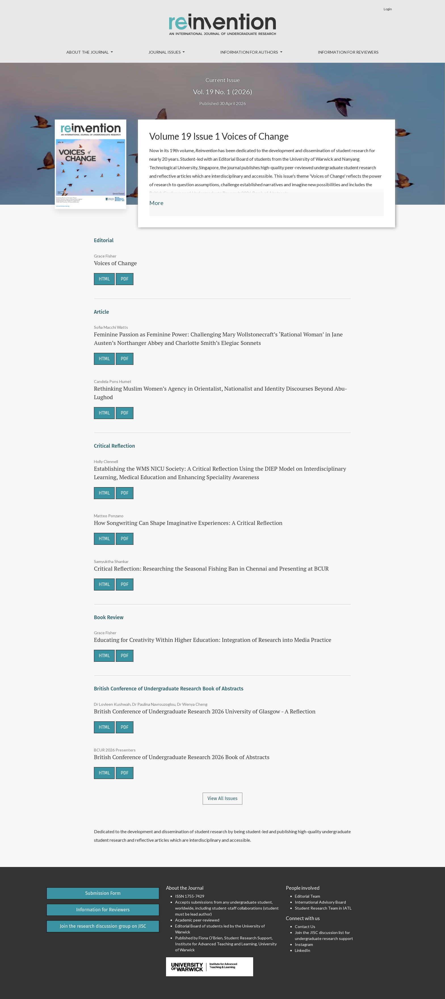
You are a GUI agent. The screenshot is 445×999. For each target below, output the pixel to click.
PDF (124, 279)
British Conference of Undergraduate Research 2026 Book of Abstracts (181, 757)
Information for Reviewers (348, 52)
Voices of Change (115, 263)
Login (388, 9)
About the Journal (88, 52)
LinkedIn (302, 950)
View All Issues (222, 798)
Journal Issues (165, 52)
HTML (104, 279)
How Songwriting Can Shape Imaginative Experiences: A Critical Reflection (188, 523)
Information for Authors (249, 52)
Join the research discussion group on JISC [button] (103, 926)
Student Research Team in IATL (323, 908)
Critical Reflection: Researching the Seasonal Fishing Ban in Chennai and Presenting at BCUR (211, 568)
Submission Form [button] (103, 893)
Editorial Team (307, 896)
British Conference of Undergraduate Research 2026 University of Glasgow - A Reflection (205, 711)
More (156, 202)
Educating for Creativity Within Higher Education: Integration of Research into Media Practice (212, 640)
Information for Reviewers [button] (103, 909)
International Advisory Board (320, 902)
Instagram (304, 944)
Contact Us (305, 926)
